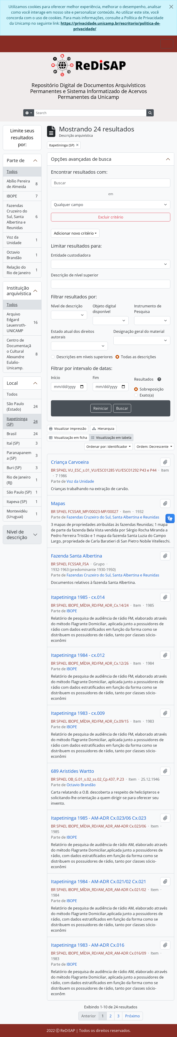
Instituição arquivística (19, 291)
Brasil (22, 435)
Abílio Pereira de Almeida (22, 184)
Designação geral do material (138, 331)
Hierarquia (103, 428)
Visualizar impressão (67, 428)
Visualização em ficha (68, 437)
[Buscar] (110, 183)
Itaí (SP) (22, 444)
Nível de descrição (17, 534)
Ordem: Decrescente (153, 446)
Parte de (15, 160)
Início (55, 377)
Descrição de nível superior (74, 275)
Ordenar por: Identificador (107, 446)
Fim (96, 377)
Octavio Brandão (22, 255)
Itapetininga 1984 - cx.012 (78, 655)
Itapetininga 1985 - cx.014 (78, 597)
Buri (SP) (22, 469)
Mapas (58, 503)
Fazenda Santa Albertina (76, 556)
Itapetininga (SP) (22, 421)
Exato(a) (147, 395)
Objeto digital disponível (104, 308)
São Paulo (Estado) (22, 406)
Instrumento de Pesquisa (147, 308)
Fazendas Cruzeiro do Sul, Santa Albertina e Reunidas (22, 216)
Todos (12, 171)
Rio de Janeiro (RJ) (22, 480)
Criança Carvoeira (70, 462)
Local (12, 383)
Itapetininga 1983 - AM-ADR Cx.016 (87, 945)
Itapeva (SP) (22, 502)
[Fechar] (171, 6)
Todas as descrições (138, 356)
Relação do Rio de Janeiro (22, 270)
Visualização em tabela (111, 437)
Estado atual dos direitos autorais (72, 334)
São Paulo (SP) (22, 493)
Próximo (132, 1016)
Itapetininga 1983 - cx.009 (78, 713)
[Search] (90, 112)
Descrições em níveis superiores (84, 356)
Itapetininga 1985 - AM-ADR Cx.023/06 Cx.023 (98, 818)
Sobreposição (152, 389)
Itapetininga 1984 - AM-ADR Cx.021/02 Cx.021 (98, 881)
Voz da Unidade (22, 240)
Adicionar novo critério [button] (74, 233)
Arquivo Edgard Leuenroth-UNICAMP (22, 322)
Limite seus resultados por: (22, 137)
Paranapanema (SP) (22, 455)
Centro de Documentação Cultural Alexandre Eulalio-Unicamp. (22, 354)
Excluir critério (110, 217)
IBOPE (22, 197)
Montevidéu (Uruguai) (22, 514)
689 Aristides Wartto (72, 771)
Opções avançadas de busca (81, 159)
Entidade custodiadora (71, 255)
